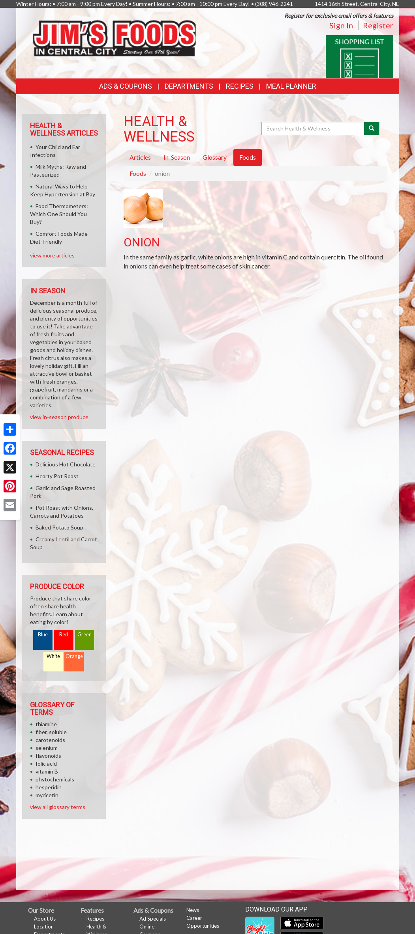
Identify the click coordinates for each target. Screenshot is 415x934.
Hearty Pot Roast (57, 476)
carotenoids (50, 739)
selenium (47, 747)
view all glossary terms (57, 807)
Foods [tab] (247, 157)
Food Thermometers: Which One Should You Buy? (59, 214)
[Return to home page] (115, 35)
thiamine (46, 724)
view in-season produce (59, 417)
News (192, 910)
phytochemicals (55, 779)
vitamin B (47, 771)
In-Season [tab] (176, 157)
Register (378, 25)
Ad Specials (152, 918)
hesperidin (49, 787)
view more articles (52, 255)
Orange (74, 656)
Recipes (240, 86)
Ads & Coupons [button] (125, 86)
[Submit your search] (371, 128)
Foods (138, 173)
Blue (43, 635)
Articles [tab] (140, 157)
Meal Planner (291, 86)
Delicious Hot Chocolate (66, 464)
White (53, 656)
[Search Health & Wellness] (313, 128)
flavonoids (48, 755)
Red (63, 635)
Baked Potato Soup (59, 527)
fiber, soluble (51, 732)
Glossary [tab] (215, 157)
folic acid (46, 763)
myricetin (47, 795)
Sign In (341, 25)
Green (84, 635)
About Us (45, 918)
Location (44, 926)
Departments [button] (189, 86)
